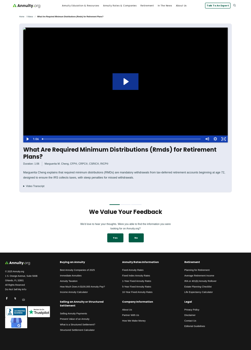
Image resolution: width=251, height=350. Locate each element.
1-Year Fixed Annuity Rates (136, 281)
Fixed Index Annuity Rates (136, 275)
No (136, 237)
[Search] (234, 5)
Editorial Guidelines (194, 326)
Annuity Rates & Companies (120, 6)
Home (21, 17)
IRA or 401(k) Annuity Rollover (200, 281)
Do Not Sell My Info (15, 289)
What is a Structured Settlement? (77, 324)
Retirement (147, 6)
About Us (181, 6)
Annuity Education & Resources (80, 6)
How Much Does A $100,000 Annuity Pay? (82, 286)
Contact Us (190, 320)
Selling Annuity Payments (73, 313)
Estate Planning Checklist (198, 286)
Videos (30, 17)
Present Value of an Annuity (74, 319)
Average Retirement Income (199, 275)
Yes (115, 237)
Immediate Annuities (70, 275)
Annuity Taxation (68, 281)
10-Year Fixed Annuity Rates (137, 292)
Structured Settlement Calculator (77, 330)
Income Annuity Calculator (74, 292)
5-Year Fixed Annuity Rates (136, 286)
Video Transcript (35, 186)
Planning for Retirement (197, 270)
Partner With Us (130, 315)
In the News (165, 6)
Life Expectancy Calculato (198, 292)
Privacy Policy (191, 309)
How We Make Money (134, 320)
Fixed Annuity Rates (132, 270)
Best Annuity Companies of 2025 (77, 270)
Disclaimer (190, 315)
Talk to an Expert (218, 5)
